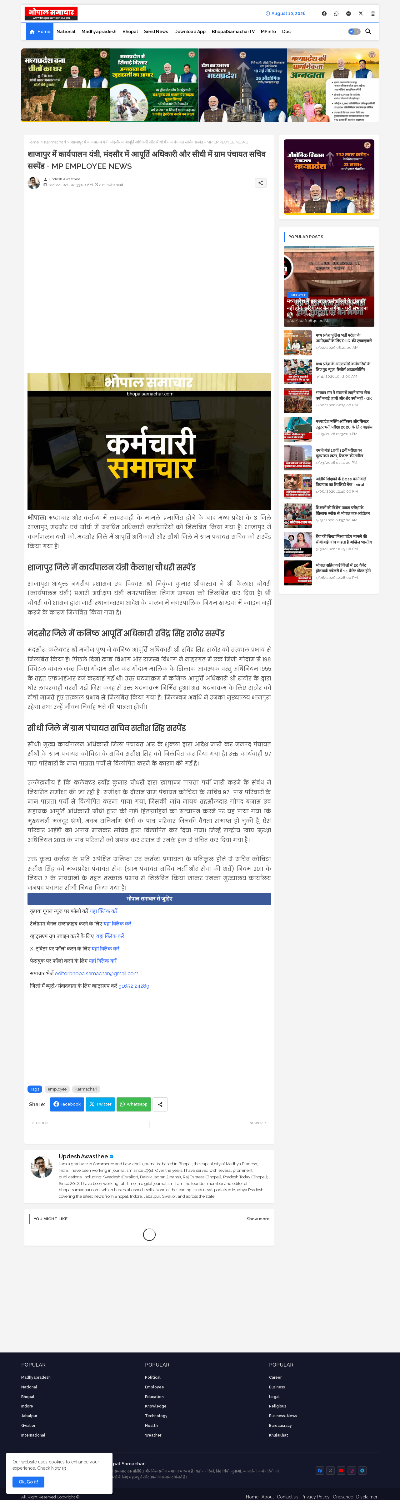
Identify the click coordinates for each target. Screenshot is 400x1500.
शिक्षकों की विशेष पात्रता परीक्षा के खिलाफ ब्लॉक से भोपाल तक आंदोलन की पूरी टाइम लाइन (343, 513)
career (275, 1377)
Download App (190, 31)
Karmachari (55, 142)
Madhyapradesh (99, 31)
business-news (283, 1416)
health (151, 1425)
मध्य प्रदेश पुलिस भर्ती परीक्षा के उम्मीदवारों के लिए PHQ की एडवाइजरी (344, 338)
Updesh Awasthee (83, 1156)
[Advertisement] (149, 241)
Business (277, 1387)
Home (44, 31)
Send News (156, 31)
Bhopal (130, 31)
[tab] (39, 31)
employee (57, 1089)
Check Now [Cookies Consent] (49, 1468)
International (33, 1435)
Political (153, 1377)
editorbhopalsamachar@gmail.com (96, 973)
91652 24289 (133, 986)
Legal (274, 1397)
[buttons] (324, 13)
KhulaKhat (278, 1435)
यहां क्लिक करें (104, 911)
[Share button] (160, 1104)
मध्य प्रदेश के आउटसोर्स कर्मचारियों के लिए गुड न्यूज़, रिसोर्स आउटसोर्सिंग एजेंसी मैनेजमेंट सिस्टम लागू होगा (343, 370)
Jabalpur (29, 1416)
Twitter (104, 1104)
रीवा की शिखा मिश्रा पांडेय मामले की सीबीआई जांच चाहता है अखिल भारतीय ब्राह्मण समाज (344, 542)
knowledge (156, 1406)
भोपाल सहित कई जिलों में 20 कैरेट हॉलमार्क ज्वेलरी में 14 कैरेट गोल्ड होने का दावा (343, 571)
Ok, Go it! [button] (28, 1481)
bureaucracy (280, 1425)
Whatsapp (137, 1104)
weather (153, 1435)
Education (154, 1397)
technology (156, 1416)
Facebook (71, 1104)
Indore (27, 1406)
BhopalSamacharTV (233, 31)
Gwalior (28, 1425)
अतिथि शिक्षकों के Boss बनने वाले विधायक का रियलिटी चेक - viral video (341, 485)
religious (277, 1406)
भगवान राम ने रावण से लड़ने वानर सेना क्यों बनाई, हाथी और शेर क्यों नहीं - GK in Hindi (344, 398)
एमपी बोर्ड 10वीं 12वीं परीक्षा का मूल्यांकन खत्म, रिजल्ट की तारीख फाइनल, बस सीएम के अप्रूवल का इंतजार (345, 456)
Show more (258, 1219)
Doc (286, 31)
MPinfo (268, 31)
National (66, 31)
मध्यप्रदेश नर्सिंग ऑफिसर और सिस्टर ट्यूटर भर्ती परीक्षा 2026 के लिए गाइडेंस (344, 424)
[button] (354, 31)
